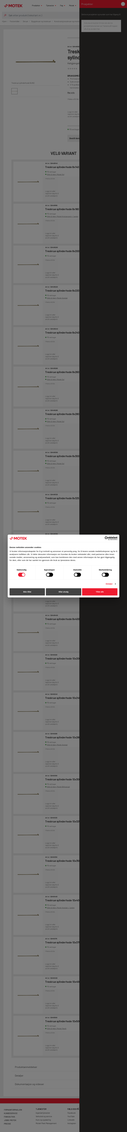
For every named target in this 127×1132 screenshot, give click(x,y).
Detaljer (109, 584)
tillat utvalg (63, 592)
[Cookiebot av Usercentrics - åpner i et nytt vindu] (106, 538)
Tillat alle (100, 592)
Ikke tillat (27, 592)
